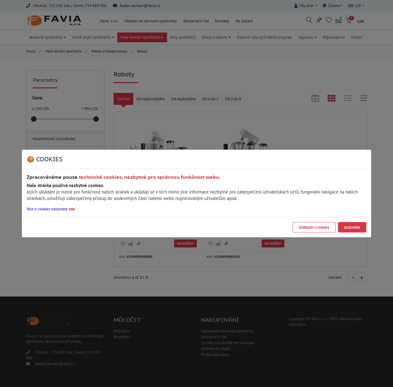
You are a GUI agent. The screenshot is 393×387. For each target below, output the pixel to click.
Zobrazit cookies (314, 227)
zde (72, 209)
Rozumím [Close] (352, 227)
